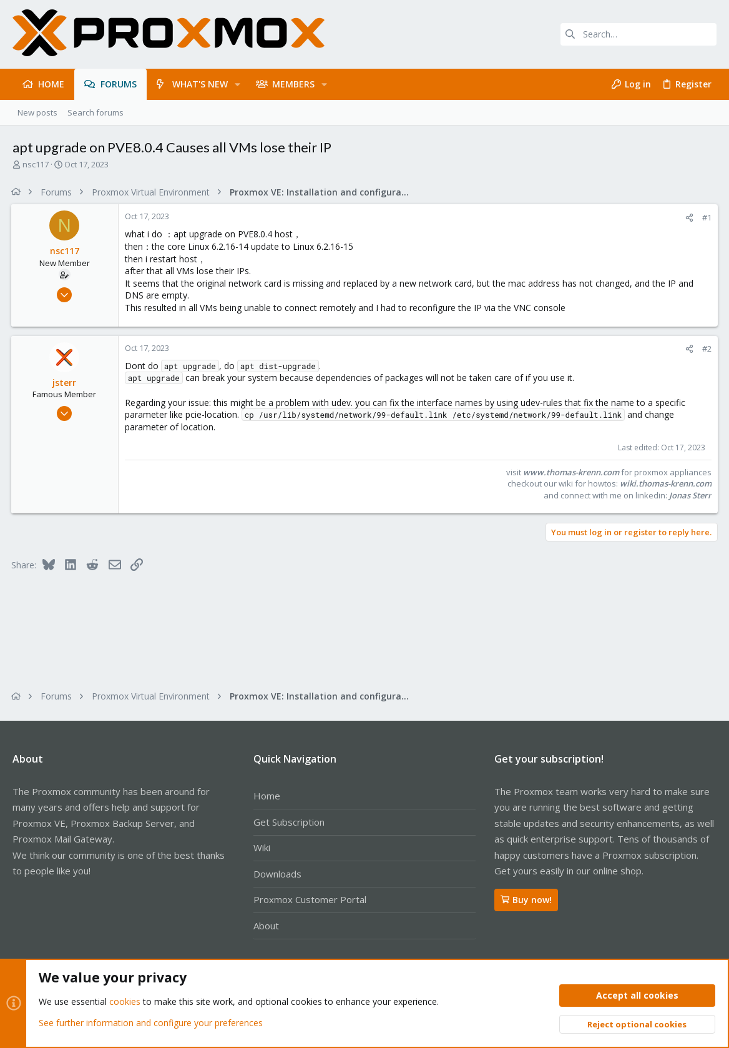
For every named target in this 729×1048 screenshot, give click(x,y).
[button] (237, 84)
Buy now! (526, 900)
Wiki (261, 847)
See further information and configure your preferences (151, 1023)
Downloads (277, 874)
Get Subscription (289, 822)
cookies (124, 1002)
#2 (705, 348)
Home (266, 795)
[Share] (688, 218)
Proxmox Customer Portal (309, 899)
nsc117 (35, 164)
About (266, 925)
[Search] (638, 34)
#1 (705, 217)
